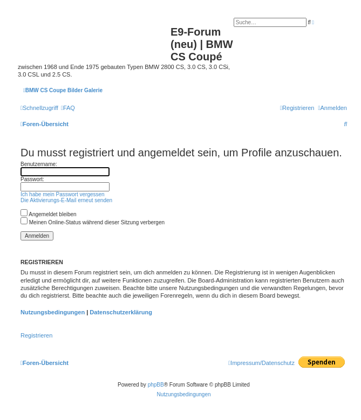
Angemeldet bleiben (49, 214)
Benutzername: (39, 164)
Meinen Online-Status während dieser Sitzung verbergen (93, 222)
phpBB (156, 385)
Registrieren (36, 335)
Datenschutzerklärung (121, 312)
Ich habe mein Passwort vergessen (63, 194)
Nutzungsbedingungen (53, 312)
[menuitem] (68, 107)
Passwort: (32, 179)
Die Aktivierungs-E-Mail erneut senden (66, 200)
